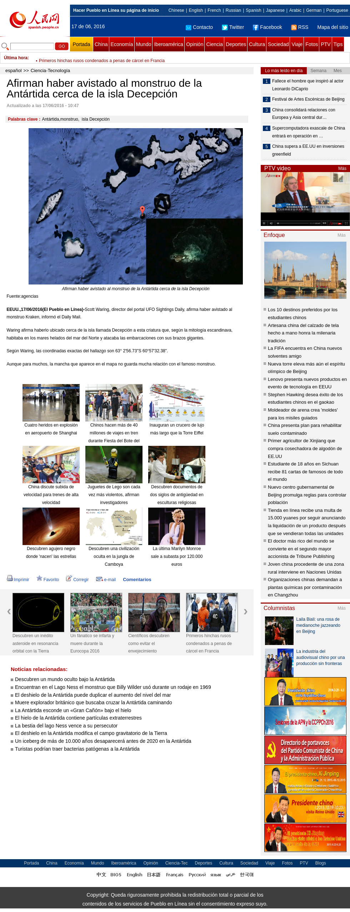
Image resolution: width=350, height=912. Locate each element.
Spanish (253, 10)
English (196, 10)
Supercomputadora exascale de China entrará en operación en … (308, 132)
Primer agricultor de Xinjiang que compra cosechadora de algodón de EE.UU (305, 448)
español (13, 70)
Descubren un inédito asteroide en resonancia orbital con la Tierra (35, 643)
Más (342, 168)
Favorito (47, 579)
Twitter (233, 27)
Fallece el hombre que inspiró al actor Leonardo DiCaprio (308, 85)
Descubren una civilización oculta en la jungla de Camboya (114, 556)
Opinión (194, 44)
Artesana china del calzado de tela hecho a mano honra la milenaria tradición (303, 333)
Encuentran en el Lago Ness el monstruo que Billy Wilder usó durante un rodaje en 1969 (113, 687)
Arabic (295, 10)
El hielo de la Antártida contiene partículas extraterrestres (78, 718)
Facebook (267, 27)
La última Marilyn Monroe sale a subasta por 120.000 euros (177, 556)
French (214, 10)
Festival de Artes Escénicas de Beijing (308, 99)
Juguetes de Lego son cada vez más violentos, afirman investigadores (114, 494)
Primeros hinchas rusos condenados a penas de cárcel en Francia (209, 643)
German (313, 10)
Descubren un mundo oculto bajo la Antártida (65, 679)
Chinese (176, 10)
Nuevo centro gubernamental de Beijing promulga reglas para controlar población (307, 494)
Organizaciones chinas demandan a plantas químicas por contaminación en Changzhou (305, 587)
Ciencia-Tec (176, 863)
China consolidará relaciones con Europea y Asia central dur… (303, 113)
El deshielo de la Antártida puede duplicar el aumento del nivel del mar (93, 695)
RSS (300, 27)
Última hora (16, 57)
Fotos (311, 44)
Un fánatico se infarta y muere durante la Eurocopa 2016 (92, 643)
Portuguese (337, 10)
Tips (338, 44)
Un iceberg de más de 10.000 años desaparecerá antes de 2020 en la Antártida (103, 741)
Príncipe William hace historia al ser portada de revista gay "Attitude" (104, 57)
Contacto (199, 27)
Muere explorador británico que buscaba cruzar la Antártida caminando (93, 702)
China (101, 44)
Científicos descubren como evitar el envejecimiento (148, 643)
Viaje (296, 44)
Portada (81, 44)
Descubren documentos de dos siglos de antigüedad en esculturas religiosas (176, 494)
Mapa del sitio (333, 27)
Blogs (320, 863)
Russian (233, 10)
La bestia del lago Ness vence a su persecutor (66, 726)
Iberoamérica (168, 44)
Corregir (77, 579)
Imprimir (18, 579)
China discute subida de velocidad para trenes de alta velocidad (51, 494)
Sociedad (278, 44)
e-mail (106, 579)
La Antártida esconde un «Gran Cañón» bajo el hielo (73, 710)
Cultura (257, 44)
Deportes (236, 44)
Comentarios (137, 579)
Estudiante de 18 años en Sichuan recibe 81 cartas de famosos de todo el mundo (305, 471)
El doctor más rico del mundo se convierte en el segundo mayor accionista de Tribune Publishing (301, 548)
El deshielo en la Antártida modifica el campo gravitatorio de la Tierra (91, 733)
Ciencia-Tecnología (50, 70)
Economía (122, 44)
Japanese (275, 10)
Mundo (143, 44)
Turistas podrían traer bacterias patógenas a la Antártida (77, 749)
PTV (325, 44)
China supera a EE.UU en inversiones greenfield (308, 150)
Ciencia (214, 44)
